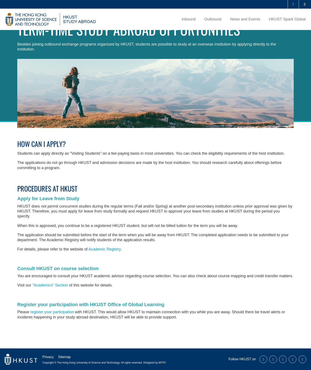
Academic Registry (104, 249)
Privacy (48, 357)
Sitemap (64, 357)
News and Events (245, 19)
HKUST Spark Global (287, 19)
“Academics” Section (50, 285)
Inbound (189, 19)
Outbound (212, 19)
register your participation (52, 312)
